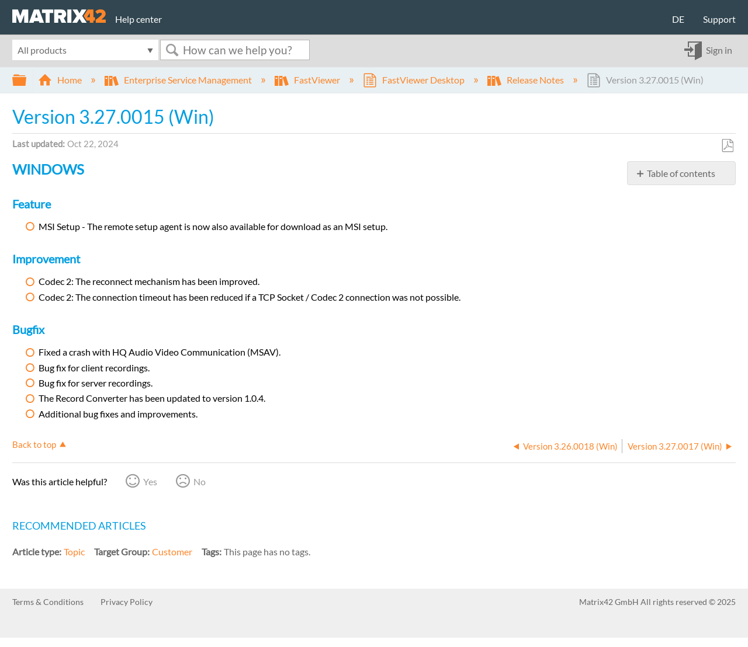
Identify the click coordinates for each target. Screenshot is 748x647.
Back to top (34, 444)
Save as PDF (727, 146)
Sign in (719, 49)
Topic (74, 551)
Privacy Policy (127, 602)
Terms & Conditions (48, 602)
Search (171, 50)
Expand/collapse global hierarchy (26, 80)
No (199, 481)
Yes (150, 481)
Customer (172, 551)
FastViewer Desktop (414, 79)
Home (61, 79)
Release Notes (526, 79)
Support (719, 19)
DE (678, 19)
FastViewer (308, 79)
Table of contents (681, 173)
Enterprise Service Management (179, 79)
